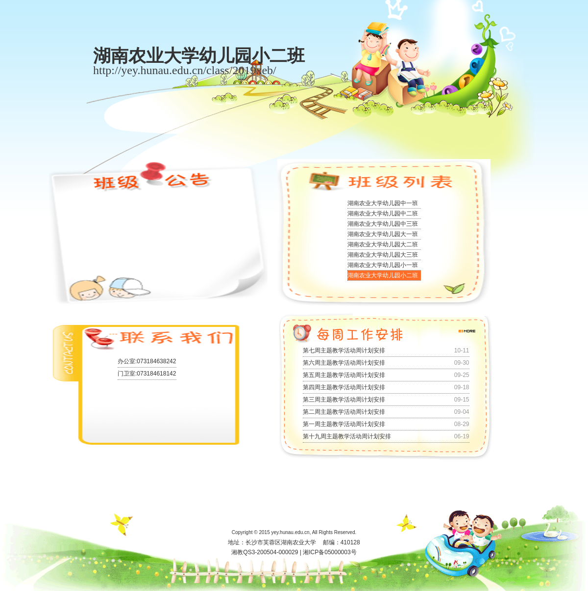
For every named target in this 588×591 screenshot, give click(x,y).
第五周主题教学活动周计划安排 (344, 375)
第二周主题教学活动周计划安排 (344, 411)
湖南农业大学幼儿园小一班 (382, 265)
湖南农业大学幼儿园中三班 (382, 223)
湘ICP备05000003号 (329, 552)
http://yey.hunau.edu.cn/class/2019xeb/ (184, 70)
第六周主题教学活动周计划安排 (344, 362)
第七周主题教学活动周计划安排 (344, 350)
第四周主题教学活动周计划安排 (344, 387)
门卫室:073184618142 (147, 373)
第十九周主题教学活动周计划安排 (347, 436)
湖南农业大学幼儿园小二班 (382, 275)
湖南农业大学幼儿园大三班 (382, 254)
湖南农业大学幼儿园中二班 (382, 213)
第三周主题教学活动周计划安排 (344, 399)
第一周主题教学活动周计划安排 (344, 424)
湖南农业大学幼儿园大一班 (382, 234)
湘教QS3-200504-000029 (264, 552)
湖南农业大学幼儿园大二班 (382, 244)
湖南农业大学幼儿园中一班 (382, 203)
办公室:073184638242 (147, 361)
